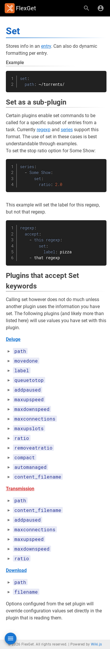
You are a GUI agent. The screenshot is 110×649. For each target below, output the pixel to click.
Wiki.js (96, 644)
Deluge (13, 339)
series (67, 129)
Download (16, 570)
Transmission (20, 488)
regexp (43, 129)
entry (46, 46)
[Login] (101, 8)
